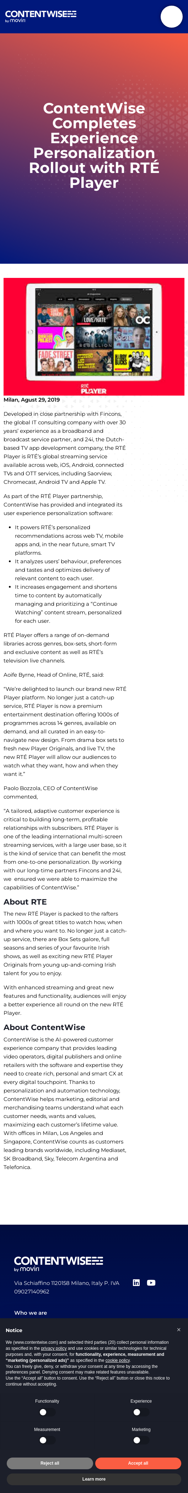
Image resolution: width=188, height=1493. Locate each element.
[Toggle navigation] (172, 17)
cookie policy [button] (118, 1360)
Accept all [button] (138, 1463)
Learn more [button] (94, 1479)
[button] (178, 1329)
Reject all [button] (50, 1463)
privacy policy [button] (53, 1348)
